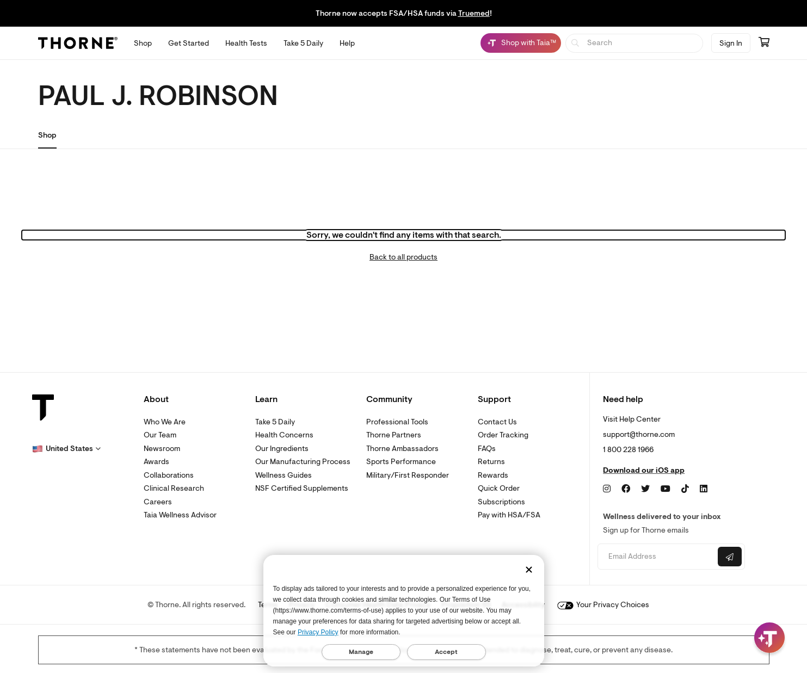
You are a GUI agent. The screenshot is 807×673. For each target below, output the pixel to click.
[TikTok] (685, 489)
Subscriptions (501, 502)
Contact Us (497, 422)
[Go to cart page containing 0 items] (764, 43)
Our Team (160, 435)
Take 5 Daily (275, 422)
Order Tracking (503, 435)
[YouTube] (665, 489)
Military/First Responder (407, 475)
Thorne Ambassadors (402, 448)
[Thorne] (78, 43)
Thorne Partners (393, 435)
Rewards (493, 475)
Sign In (730, 43)
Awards (156, 461)
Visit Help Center (632, 419)
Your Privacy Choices (603, 604)
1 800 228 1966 (628, 449)
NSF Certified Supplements (301, 488)
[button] (66, 449)
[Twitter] (645, 489)
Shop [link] (47, 135)
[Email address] (656, 556)
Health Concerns (284, 435)
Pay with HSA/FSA (509, 515)
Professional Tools (397, 422)
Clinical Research (174, 488)
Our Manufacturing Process (302, 461)
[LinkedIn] (703, 489)
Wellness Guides (283, 475)
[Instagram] (607, 489)
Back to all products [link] (403, 257)
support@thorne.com (639, 434)
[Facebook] (625, 489)
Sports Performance (401, 461)
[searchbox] (634, 43)
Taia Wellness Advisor (180, 515)
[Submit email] (730, 556)
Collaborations (169, 475)
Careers (158, 502)
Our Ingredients (282, 448)
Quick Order (499, 488)
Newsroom (162, 448)
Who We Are (165, 422)
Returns (491, 461)
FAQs (487, 448)
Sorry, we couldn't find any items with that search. (403, 235)
